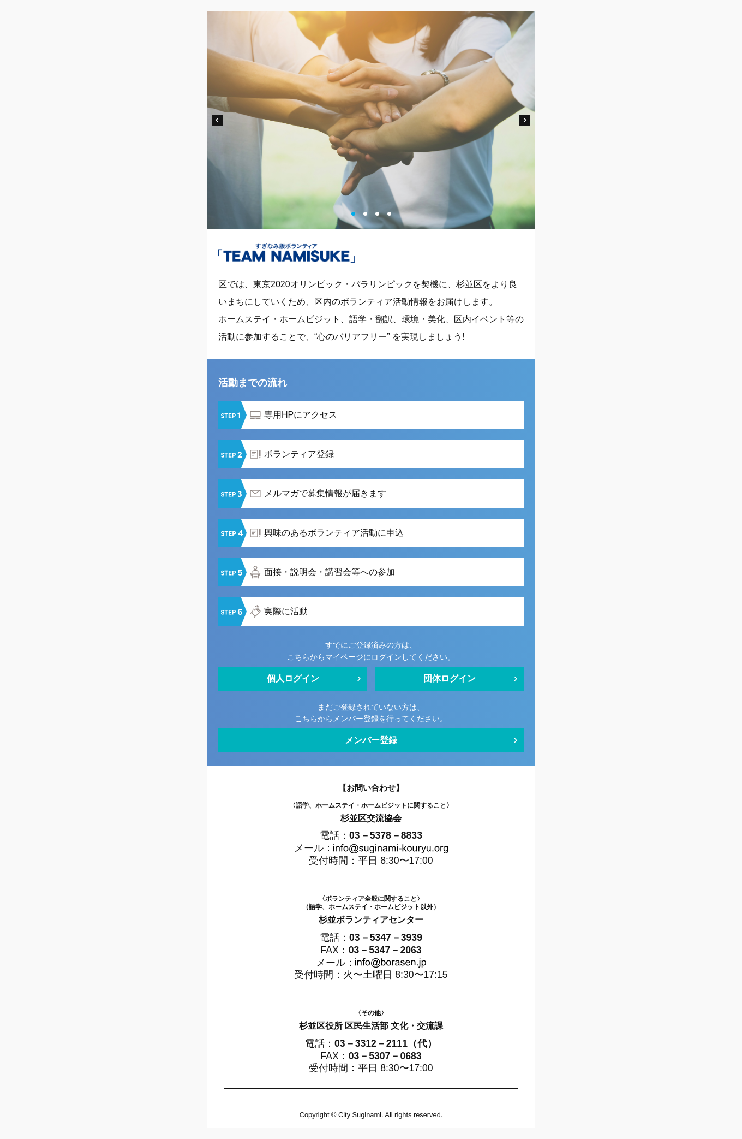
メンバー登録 (371, 740)
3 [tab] (377, 214)
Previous (217, 120)
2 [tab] (365, 214)
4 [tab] (389, 214)
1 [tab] (353, 214)
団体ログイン (449, 678)
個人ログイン (293, 678)
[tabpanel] (371, 120)
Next (524, 120)
